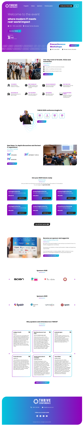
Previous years (49, 6)
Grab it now (21, 198)
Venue (33, 6)
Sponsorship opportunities (50, 255)
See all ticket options (41, 224)
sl (76, 6)
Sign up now (41, 121)
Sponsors (39, 6)
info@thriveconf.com (49, 407)
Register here (74, 45)
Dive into (13, 31)
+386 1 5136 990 (35, 407)
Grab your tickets (65, 6)
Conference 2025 (41, 382)
